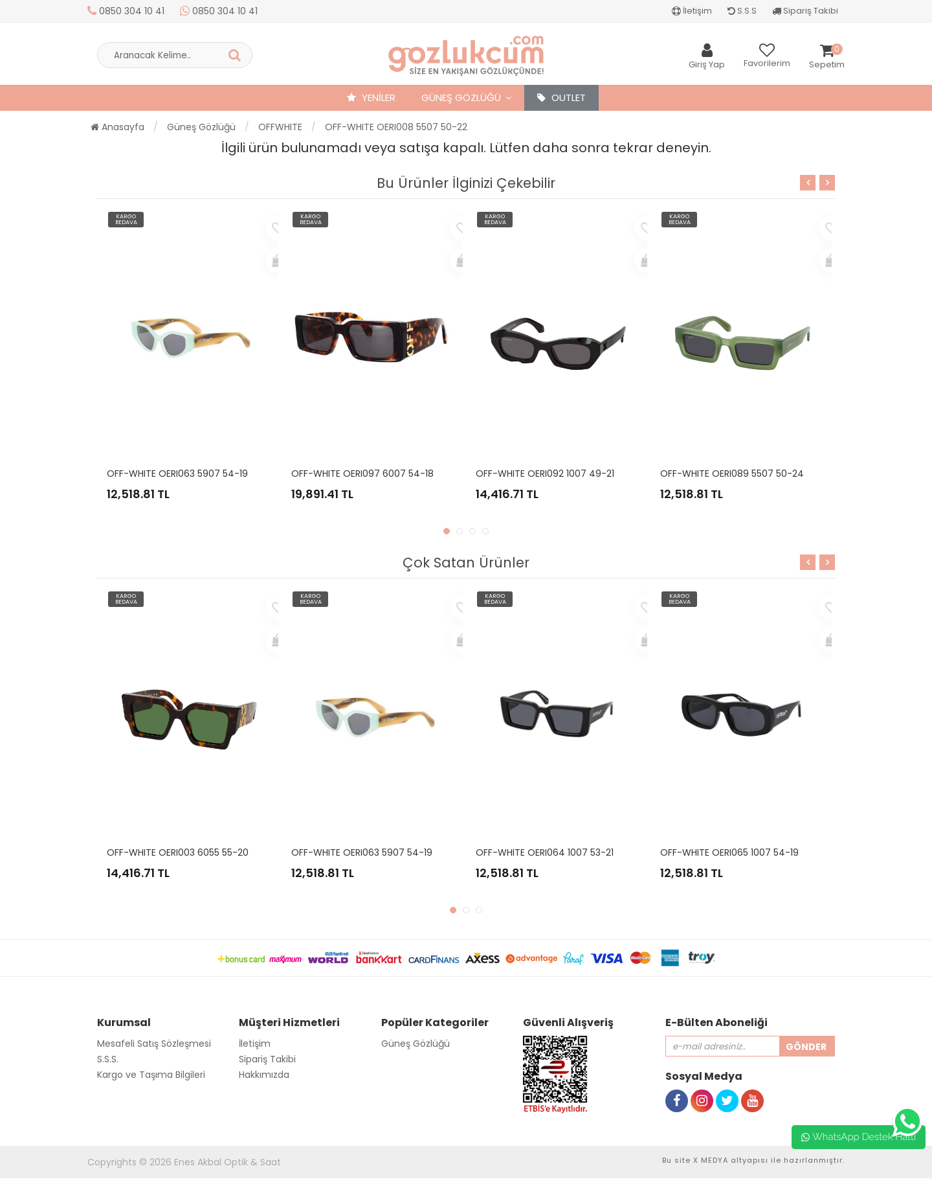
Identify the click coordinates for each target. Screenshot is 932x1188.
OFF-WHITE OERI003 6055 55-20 (178, 852)
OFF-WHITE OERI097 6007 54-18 (362, 473)
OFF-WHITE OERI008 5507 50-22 (396, 126)
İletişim (692, 11)
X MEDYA (710, 1160)
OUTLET (561, 97)
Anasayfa (117, 126)
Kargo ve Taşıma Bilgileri (151, 1074)
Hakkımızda (264, 1074)
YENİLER (371, 97)
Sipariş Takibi (805, 11)
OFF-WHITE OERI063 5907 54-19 (177, 473)
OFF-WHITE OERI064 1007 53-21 (545, 852)
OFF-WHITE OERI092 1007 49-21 (545, 473)
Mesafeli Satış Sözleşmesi (154, 1043)
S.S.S (742, 11)
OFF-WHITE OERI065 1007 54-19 (729, 852)
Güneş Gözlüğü (461, 97)
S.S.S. (107, 1059)
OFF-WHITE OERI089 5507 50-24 (732, 473)
